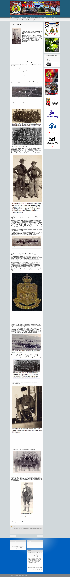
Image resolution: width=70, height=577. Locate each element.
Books (27, 17)
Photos (23, 19)
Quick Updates (51, 17)
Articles (12, 19)
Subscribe (48, 64)
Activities (17, 17)
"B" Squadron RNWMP (15, 528)
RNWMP (33, 530)
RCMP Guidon (35, 528)
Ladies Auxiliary (40, 17)
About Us (13, 17)
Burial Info (31, 17)
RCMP (32, 528)
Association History (22, 17)
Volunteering (36, 19)
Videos (32, 19)
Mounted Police (25, 528)
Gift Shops (35, 17)
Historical (16, 19)
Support (55, 17)
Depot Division (20, 528)
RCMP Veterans (19, 530)
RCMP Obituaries (39, 528)
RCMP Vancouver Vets (14, 530)
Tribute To (27, 19)
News (20, 19)
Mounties (28, 528)
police (30, 528)
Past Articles (46, 17)
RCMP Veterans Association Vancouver (27, 530)
